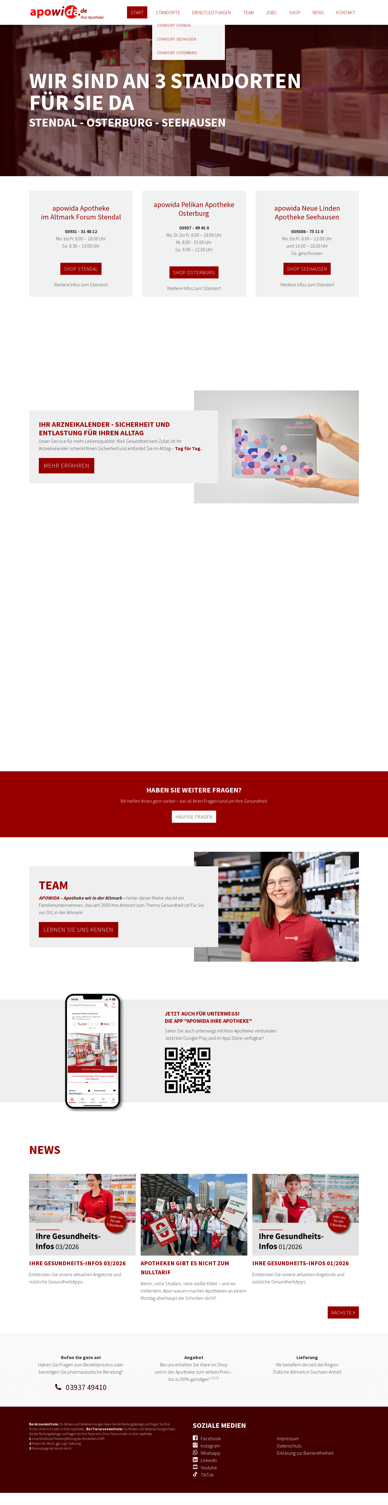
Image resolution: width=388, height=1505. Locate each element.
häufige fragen (194, 817)
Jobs (271, 12)
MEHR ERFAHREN (66, 465)
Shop (294, 12)
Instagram (210, 1446)
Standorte (168, 12)
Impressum (288, 1438)
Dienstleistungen (211, 12)
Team (248, 12)
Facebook (211, 1438)
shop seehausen (307, 269)
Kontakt (345, 12)
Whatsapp (210, 1453)
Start (137, 12)
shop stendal (81, 269)
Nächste (343, 1312)
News (318, 12)
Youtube (209, 1467)
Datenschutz (289, 1446)
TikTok (207, 1475)
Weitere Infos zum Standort (81, 285)
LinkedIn (209, 1460)
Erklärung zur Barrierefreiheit (305, 1453)
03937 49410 (81, 1387)
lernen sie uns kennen (78, 929)
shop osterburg (194, 272)
